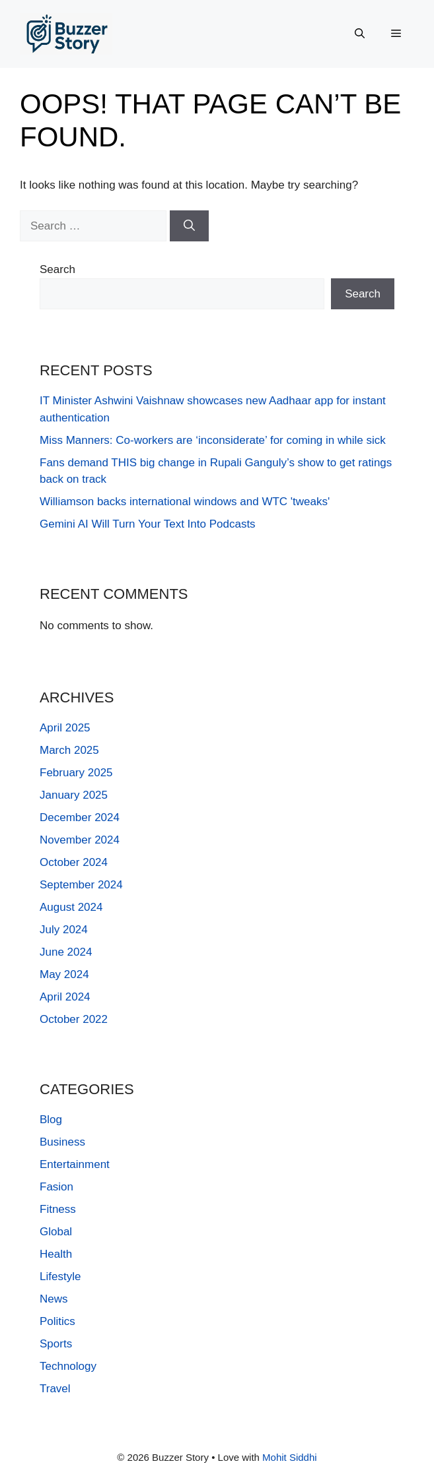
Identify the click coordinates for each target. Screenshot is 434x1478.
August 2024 (71, 907)
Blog (51, 1119)
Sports (56, 1344)
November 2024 (80, 840)
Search (57, 269)
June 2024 (66, 952)
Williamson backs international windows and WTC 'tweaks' (185, 501)
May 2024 (64, 974)
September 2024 (81, 884)
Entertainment (75, 1164)
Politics (57, 1321)
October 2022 (74, 1019)
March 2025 (69, 750)
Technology (68, 1366)
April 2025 (65, 728)
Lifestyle (60, 1276)
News (54, 1299)
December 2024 (80, 817)
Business (62, 1142)
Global (56, 1231)
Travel (55, 1388)
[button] (360, 33)
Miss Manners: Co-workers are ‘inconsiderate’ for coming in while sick (213, 440)
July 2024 (64, 929)
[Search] (189, 226)
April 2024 (65, 997)
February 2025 (76, 772)
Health (56, 1254)
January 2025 (74, 795)
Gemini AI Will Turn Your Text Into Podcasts (148, 524)
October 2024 (74, 862)
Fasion (56, 1187)
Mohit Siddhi (289, 1457)
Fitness (58, 1209)
